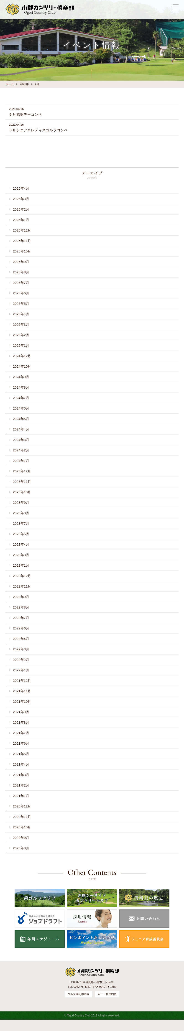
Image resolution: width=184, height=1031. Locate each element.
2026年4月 (21, 188)
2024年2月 (21, 450)
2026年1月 (21, 220)
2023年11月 (22, 482)
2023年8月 (21, 513)
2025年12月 (22, 230)
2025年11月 (22, 241)
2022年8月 (21, 607)
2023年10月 (22, 492)
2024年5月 (21, 419)
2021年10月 (22, 701)
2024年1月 (21, 461)
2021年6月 (21, 743)
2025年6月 (21, 293)
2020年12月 (22, 806)
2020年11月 (22, 817)
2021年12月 (22, 680)
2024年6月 (21, 408)
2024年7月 (21, 398)
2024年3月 (21, 440)
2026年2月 (21, 209)
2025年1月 (21, 345)
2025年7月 (21, 283)
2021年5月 (21, 754)
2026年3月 (21, 199)
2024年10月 (22, 366)
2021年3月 (21, 775)
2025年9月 (21, 262)
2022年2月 (21, 660)
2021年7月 (21, 733)
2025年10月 (22, 251)
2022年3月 (21, 649)
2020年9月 (21, 838)
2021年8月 (21, 722)
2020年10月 (22, 827)
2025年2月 (21, 335)
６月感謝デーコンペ (25, 114)
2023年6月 (21, 534)
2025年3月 (21, 324)
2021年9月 (21, 712)
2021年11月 (22, 691)
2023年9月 (21, 502)
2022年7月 (21, 618)
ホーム (9, 84)
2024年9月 (21, 377)
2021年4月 (21, 764)
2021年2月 (21, 785)
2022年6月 (21, 628)
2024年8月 (21, 387)
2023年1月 (21, 565)
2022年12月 (22, 576)
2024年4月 (21, 429)
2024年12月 (22, 356)
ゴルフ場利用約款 (78, 994)
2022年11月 (22, 586)
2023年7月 (21, 523)
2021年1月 (21, 796)
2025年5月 (21, 303)
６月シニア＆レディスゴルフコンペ (38, 130)
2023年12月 (22, 471)
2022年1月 (21, 670)
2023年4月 (21, 544)
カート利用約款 (107, 994)
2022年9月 (21, 597)
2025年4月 (21, 314)
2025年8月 (21, 272)
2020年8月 (21, 848)
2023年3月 (21, 555)
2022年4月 (21, 639)
